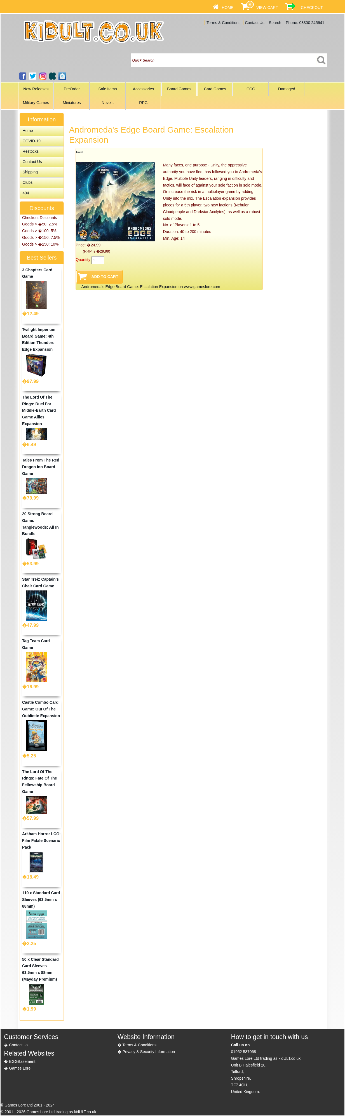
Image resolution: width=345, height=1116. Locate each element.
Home (227, 7)
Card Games (215, 89)
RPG (143, 102)
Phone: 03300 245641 (305, 22)
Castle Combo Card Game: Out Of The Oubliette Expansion (41, 709)
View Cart (267, 7)
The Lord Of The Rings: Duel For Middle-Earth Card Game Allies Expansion (39, 410)
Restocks (31, 151)
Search (275, 22)
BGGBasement (22, 1061)
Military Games (36, 102)
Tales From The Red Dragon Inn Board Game (40, 467)
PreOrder (72, 89)
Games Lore (19, 1068)
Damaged (286, 89)
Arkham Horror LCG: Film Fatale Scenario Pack (41, 840)
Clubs (28, 182)
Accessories (143, 89)
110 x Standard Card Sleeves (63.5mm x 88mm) (41, 899)
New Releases (35, 89)
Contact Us (254, 22)
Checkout (312, 7)
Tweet (79, 152)
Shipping (30, 172)
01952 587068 (243, 1051)
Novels (108, 102)
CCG (251, 89)
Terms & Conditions (223, 22)
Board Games (179, 89)
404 (26, 193)
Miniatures (72, 102)
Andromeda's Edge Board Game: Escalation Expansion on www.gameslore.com (150, 286)
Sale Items (107, 89)
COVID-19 (32, 141)
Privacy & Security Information (149, 1051)
